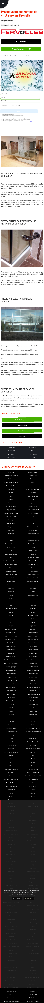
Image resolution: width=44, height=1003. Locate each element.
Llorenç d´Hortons (11, 656)
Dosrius (11, 793)
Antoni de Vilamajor (33, 557)
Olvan (33, 762)
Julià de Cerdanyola (11, 554)
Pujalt (11, 492)
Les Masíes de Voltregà (33, 728)
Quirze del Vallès (33, 697)
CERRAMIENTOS (11, 451)
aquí (31, 121)
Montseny (33, 520)
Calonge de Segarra (33, 533)
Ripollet (11, 557)
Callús (11, 537)
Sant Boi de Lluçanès (11, 680)
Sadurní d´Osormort (11, 687)
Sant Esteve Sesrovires (11, 663)
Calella (11, 540)
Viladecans (11, 479)
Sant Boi (33, 680)
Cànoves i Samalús (33, 527)
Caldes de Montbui (33, 636)
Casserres (33, 608)
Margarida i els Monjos (33, 748)
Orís (11, 762)
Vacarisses (11, 721)
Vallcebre (11, 718)
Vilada (11, 707)
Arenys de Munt (11, 506)
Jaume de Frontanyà (11, 544)
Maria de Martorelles (33, 742)
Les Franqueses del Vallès (33, 731)
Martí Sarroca (33, 646)
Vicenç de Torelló (33, 673)
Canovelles (11, 530)
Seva (32, 755)
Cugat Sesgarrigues (11, 666)
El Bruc (33, 789)
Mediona (11, 503)
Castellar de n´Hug (32, 581)
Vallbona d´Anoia (33, 718)
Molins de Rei (33, 991)
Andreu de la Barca (33, 561)
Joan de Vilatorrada (33, 540)
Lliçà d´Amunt (11, 789)
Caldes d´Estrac (11, 486)
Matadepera (11, 585)
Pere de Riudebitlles (33, 639)
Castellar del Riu (11, 581)
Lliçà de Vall (32, 786)
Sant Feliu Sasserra (11, 639)
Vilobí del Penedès (11, 786)
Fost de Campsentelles (33, 694)
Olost (11, 766)
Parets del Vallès (33, 615)
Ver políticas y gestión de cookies (22, 894)
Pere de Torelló (11, 516)
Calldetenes (33, 537)
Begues (11, 619)
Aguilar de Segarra (11, 608)
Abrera (33, 796)
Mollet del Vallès (11, 991)
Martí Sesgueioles (11, 646)
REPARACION (33, 447)
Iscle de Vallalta (33, 544)
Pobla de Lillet (33, 994)
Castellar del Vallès (33, 578)
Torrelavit (11, 772)
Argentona (33, 503)
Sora (11, 622)
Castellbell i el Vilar (11, 578)
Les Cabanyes (11, 735)
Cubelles (33, 793)
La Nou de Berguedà (11, 690)
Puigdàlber (33, 492)
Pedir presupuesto (22, 425)
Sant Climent (33, 738)
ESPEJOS (33, 451)
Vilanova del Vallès (33, 574)
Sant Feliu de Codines (33, 660)
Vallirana (11, 714)
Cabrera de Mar (33, 472)
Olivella (33, 766)
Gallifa (33, 619)
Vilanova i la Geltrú (11, 574)
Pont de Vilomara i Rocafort (33, 489)
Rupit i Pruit (11, 547)
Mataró (33, 568)
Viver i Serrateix (33, 783)
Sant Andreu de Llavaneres (11, 561)
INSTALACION (33, 454)
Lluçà (11, 626)
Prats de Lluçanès (32, 486)
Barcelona (11, 472)
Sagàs (33, 622)
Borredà (11, 598)
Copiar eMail (21, 42)
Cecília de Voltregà (33, 670)
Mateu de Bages (33, 643)
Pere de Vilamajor (33, 513)
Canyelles (11, 527)
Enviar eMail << (22, 431)
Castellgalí (33, 629)
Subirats (11, 725)
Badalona (33, 479)
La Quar (11, 738)
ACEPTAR (29, 898)
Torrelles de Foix (33, 769)
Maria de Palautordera (11, 779)
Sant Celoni (11, 742)
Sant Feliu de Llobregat (11, 660)
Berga (33, 591)
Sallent (11, 568)
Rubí (11, 550)
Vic (33, 707)
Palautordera (33, 663)
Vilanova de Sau (11, 632)
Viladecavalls (33, 475)
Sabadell (33, 684)
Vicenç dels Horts (11, 673)
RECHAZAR (17, 898)
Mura (32, 516)
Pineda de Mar (11, 998)
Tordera (11, 796)
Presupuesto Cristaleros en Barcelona (17, 55)
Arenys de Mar (33, 506)
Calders (33, 602)
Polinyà (11, 994)
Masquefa (33, 585)
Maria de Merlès (11, 783)
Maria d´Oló (11, 748)
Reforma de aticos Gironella (11, 1001)
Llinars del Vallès (11, 728)
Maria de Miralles (33, 779)
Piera (33, 612)
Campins (11, 533)
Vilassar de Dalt (33, 571)
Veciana (11, 711)
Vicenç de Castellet (33, 509)
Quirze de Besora (11, 701)
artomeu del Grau (11, 684)
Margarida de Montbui (11, 752)
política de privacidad (16, 105)
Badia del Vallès (11, 571)
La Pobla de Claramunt (33, 687)
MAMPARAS (11, 447)
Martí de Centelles (32, 649)
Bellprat (11, 595)
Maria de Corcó (11, 745)
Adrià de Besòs (33, 564)
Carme (11, 612)
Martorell (33, 588)
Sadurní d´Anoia (11, 670)
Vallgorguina (33, 714)
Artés (11, 602)
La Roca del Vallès (33, 735)
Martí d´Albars (11, 653)
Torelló (11, 776)
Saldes (33, 725)
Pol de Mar (11, 704)
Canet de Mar (33, 530)
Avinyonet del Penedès (11, 482)
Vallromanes (33, 711)
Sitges (11, 755)
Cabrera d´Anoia (33, 595)
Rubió (33, 547)
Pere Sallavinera (33, 704)
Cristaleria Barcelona (5, 55)
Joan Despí (33, 554)
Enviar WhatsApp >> (21, 49)
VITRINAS (11, 454)
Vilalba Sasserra (33, 632)
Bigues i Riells (11, 509)
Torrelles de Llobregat (11, 769)
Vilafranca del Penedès (11, 475)
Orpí (11, 759)
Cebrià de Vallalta (33, 677)
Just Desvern (33, 656)
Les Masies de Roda (11, 731)
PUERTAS (33, 457)
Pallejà (11, 499)
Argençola (33, 626)
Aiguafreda (33, 605)
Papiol (11, 496)
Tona (32, 523)
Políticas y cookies (33, 1001)
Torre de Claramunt (33, 772)
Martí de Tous (11, 649)
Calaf (11, 605)
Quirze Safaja (11, 697)
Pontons (11, 489)
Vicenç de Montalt (11, 677)
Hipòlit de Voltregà (11, 636)
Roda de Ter (33, 550)
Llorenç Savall (33, 653)
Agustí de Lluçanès (11, 564)
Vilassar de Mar (11, 523)
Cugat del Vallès (33, 666)
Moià (33, 499)
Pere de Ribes (11, 643)
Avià (33, 598)
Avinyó (33, 482)
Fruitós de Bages (11, 694)
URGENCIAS (11, 457)
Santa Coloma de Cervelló (33, 776)
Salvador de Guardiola (11, 513)
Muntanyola (11, 520)
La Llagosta (32, 690)
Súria (33, 721)
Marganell (11, 591)
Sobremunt (32, 752)
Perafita (11, 615)
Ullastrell (33, 745)
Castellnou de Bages (11, 629)
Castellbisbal (33, 998)
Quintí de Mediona (33, 701)
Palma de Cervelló (32, 496)
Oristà (33, 759)
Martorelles (11, 588)
